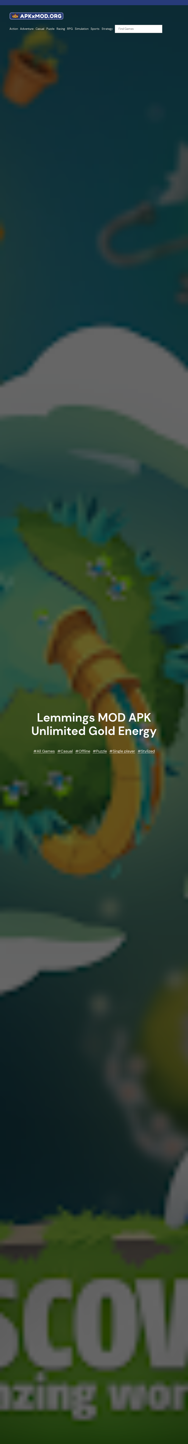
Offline (84, 751)
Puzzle (101, 751)
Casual (67, 751)
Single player (124, 751)
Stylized (148, 751)
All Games (46, 751)
